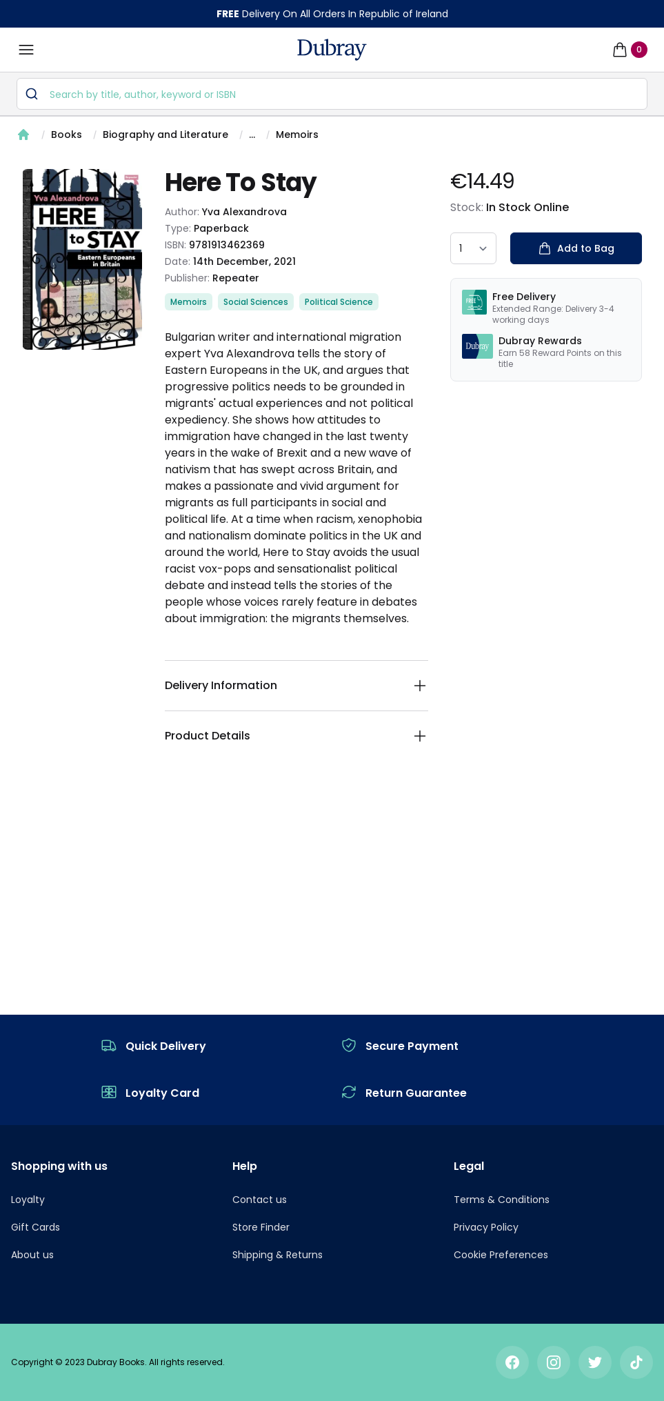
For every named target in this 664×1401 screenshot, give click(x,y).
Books (66, 134)
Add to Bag (576, 248)
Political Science (339, 302)
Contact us (259, 1199)
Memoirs (297, 134)
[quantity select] (473, 248)
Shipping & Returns (277, 1255)
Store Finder (261, 1227)
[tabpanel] (82, 259)
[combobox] (332, 94)
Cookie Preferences (501, 1255)
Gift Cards (35, 1227)
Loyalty (28, 1199)
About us (32, 1255)
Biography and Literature (165, 134)
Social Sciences (255, 302)
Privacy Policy (486, 1227)
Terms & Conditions (502, 1199)
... (252, 134)
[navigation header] (332, 50)
